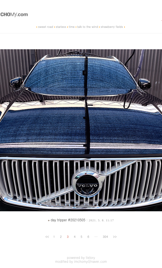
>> (115, 237)
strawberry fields (111, 27)
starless (61, 27)
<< (47, 237)
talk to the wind (87, 27)
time (72, 27)
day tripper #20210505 (68, 220)
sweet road (45, 27)
